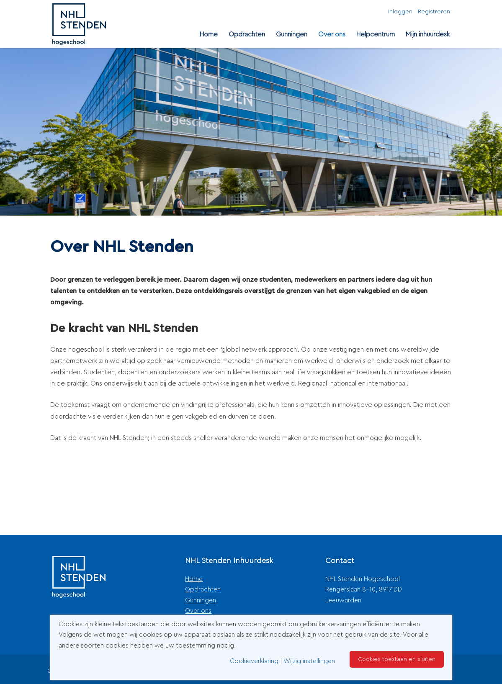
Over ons (331, 34)
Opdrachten (247, 34)
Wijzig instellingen (309, 661)
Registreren (434, 12)
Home (209, 34)
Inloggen (400, 12)
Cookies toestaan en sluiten (396, 659)
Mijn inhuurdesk (428, 34)
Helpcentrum (375, 34)
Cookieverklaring (254, 661)
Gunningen (291, 34)
